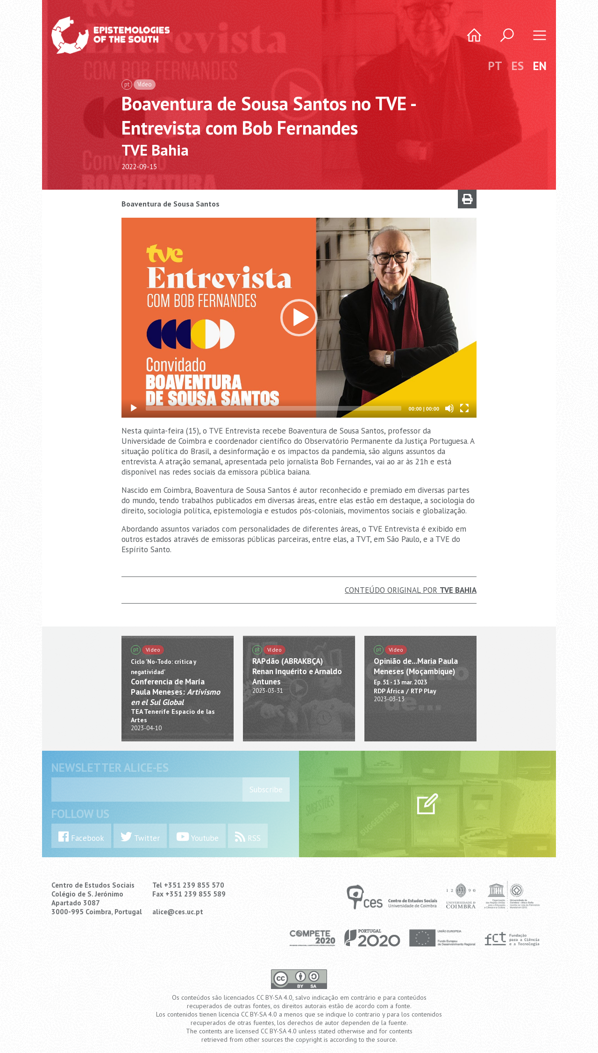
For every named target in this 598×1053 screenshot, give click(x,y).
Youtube (197, 837)
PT (495, 65)
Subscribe (266, 789)
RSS (248, 837)
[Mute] (449, 408)
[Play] (133, 408)
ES (518, 65)
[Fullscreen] (464, 408)
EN (540, 65)
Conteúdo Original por (411, 590)
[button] (299, 317)
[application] (299, 318)
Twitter (140, 837)
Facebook (81, 837)
